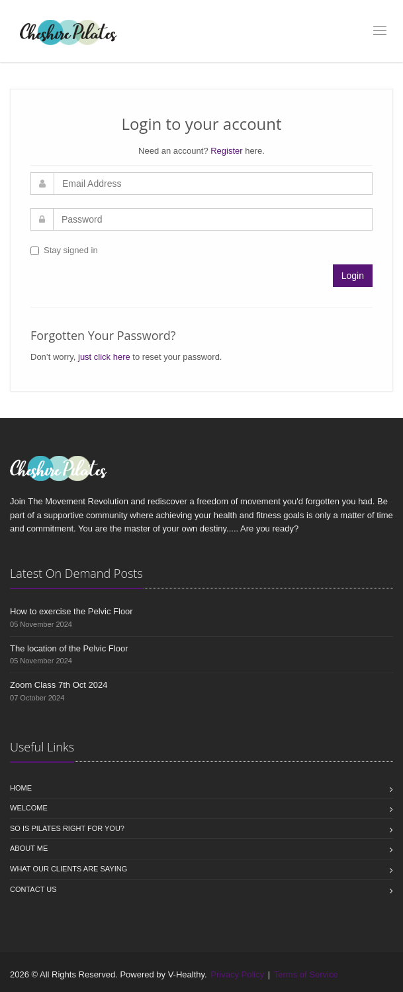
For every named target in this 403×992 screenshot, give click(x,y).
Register (226, 151)
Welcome (29, 808)
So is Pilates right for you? (67, 828)
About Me (29, 848)
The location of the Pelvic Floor (69, 648)
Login (352, 275)
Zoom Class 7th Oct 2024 (58, 685)
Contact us (33, 889)
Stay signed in (64, 250)
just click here (104, 357)
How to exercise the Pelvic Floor (71, 611)
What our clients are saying (68, 869)
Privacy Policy (237, 974)
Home (21, 788)
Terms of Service (306, 974)
